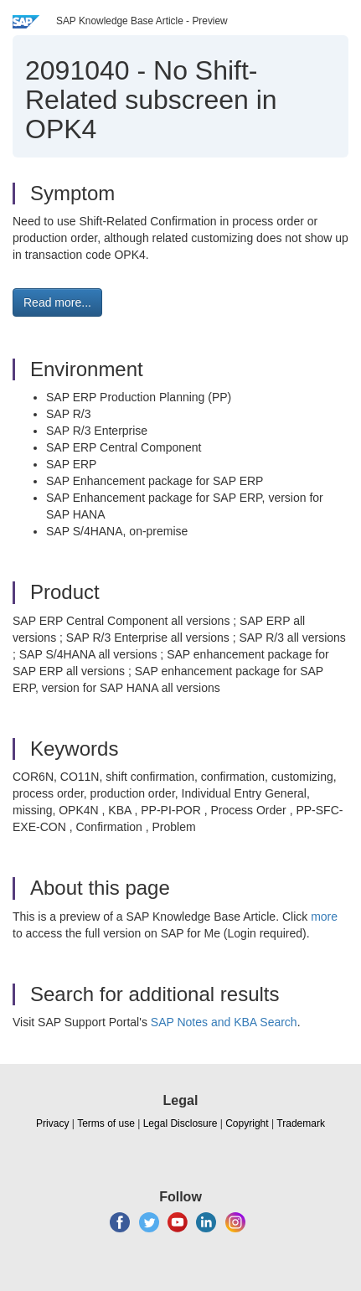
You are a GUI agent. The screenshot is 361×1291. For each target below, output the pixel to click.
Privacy (52, 1123)
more (324, 916)
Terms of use (106, 1123)
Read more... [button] (57, 302)
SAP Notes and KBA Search (224, 1022)
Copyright (246, 1123)
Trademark (300, 1123)
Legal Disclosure (180, 1123)
